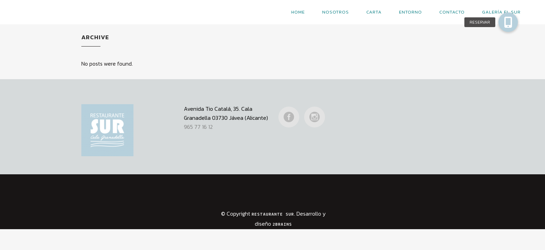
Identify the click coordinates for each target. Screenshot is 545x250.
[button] (508, 22)
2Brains (282, 213)
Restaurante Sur (273, 203)
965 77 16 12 (198, 115)
